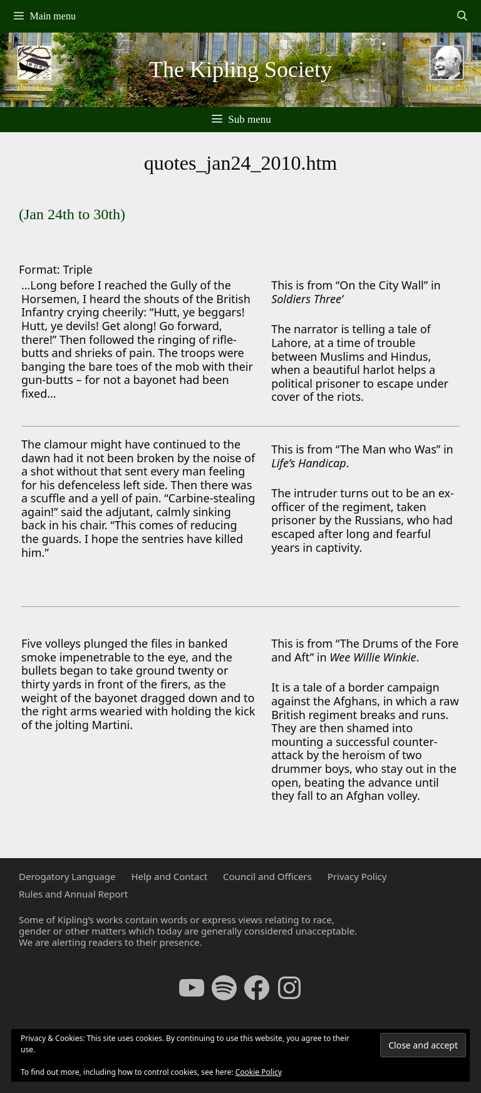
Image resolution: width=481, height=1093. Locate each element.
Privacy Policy (357, 876)
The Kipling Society (240, 69)
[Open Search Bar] (461, 16)
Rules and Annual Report (73, 894)
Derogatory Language (67, 876)
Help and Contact (169, 876)
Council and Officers (267, 876)
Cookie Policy (258, 1072)
